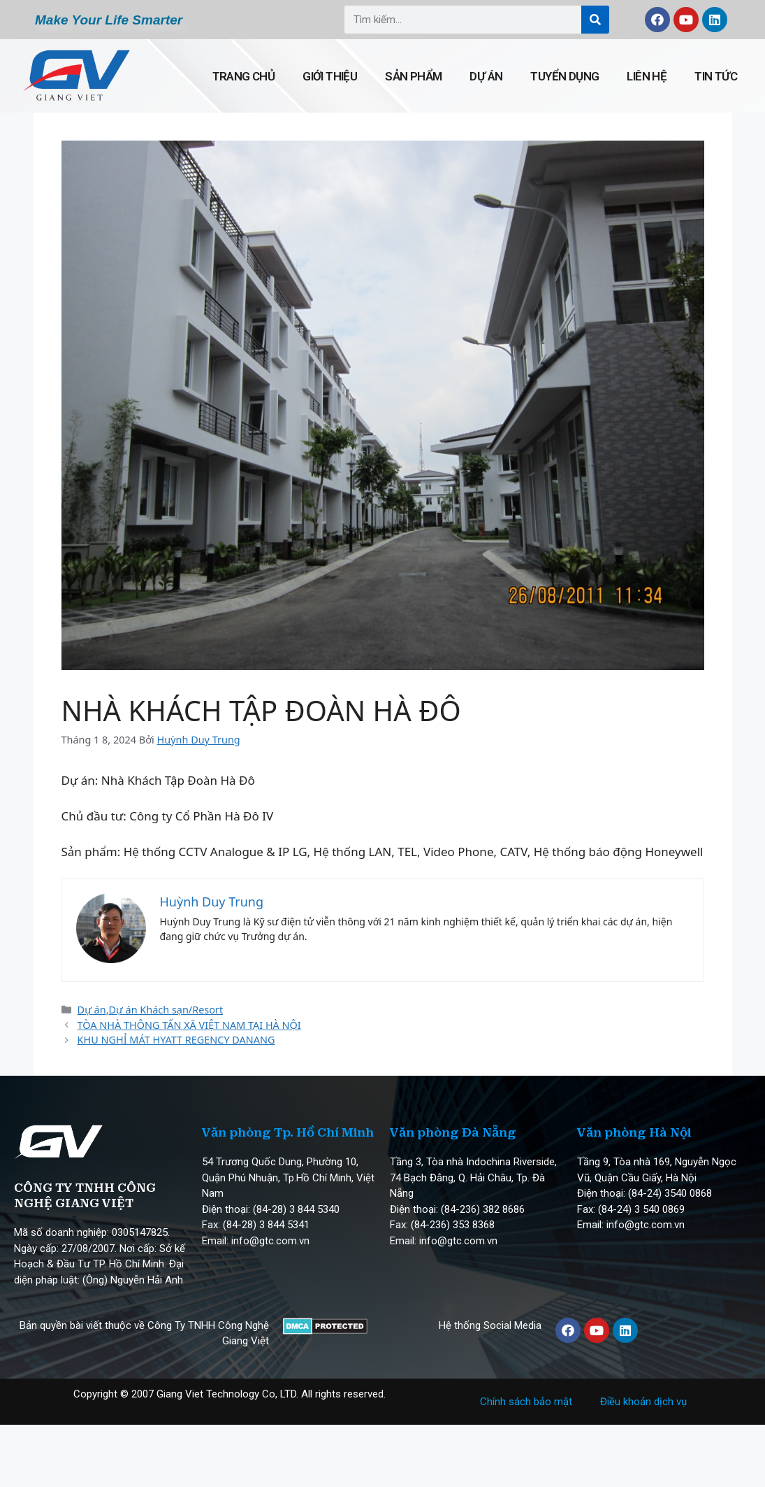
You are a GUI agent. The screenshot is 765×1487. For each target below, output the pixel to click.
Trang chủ (243, 76)
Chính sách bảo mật (526, 1401)
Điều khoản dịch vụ (643, 1401)
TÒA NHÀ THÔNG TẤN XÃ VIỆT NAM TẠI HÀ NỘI (189, 1025)
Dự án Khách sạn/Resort (166, 1009)
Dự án (485, 76)
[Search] (595, 20)
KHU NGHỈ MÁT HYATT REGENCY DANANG (176, 1039)
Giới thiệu (330, 76)
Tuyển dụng (564, 76)
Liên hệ (646, 76)
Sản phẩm (413, 76)
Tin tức (715, 76)
